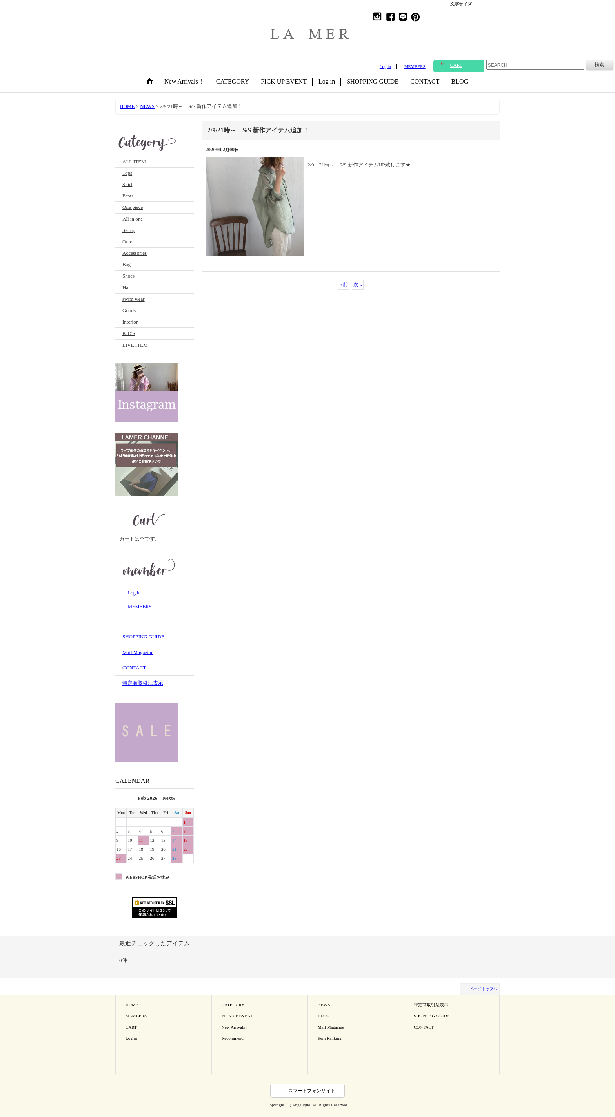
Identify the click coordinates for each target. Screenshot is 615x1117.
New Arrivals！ (235, 1027)
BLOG (323, 1015)
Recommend (233, 1038)
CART (131, 1027)
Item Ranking (329, 1038)
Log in (385, 66)
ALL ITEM (134, 162)
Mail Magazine (137, 652)
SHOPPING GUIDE (143, 637)
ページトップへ (483, 989)
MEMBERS (415, 66)
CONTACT (134, 668)
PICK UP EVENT (237, 1015)
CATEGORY (233, 1004)
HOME (132, 1004)
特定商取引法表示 (142, 683)
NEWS (324, 1004)
